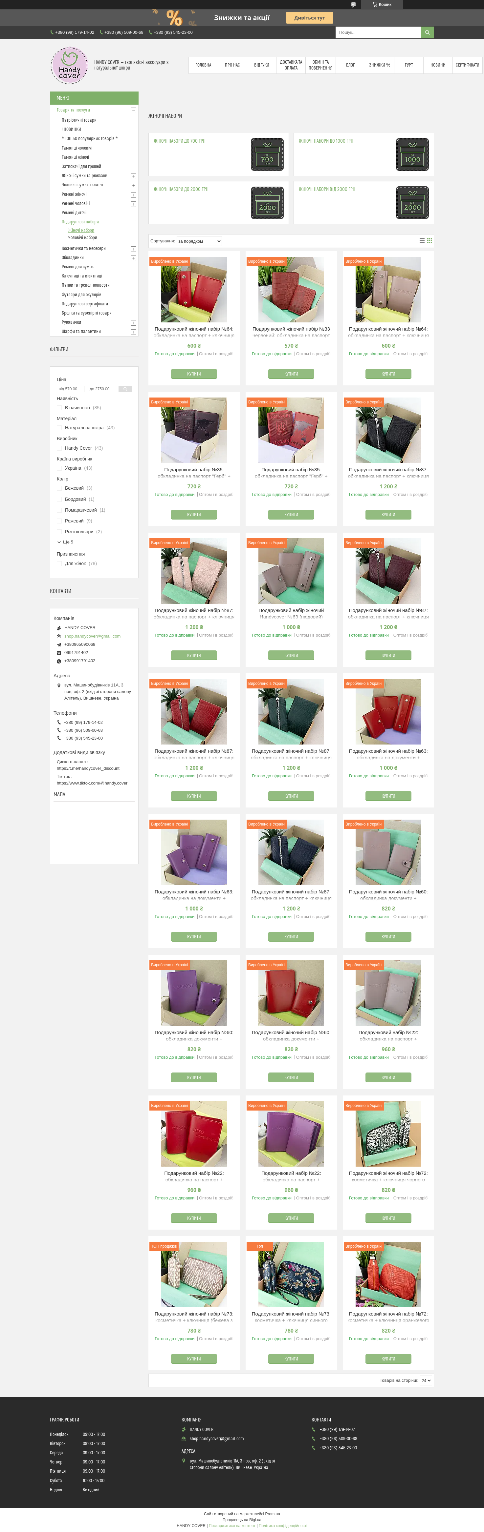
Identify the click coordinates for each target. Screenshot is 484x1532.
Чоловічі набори (82, 237)
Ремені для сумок (78, 267)
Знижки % (379, 65)
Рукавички (71, 322)
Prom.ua (272, 1514)
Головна (203, 65)
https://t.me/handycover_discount (88, 768)
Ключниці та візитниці (82, 276)
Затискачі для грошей (81, 166)
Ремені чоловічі (76, 203)
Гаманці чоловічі (77, 148)
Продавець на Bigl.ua (242, 1520)
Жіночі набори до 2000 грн (181, 189)
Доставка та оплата (291, 65)
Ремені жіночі (74, 194)
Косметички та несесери (84, 248)
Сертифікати (467, 65)
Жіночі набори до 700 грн (180, 141)
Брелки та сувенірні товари (87, 313)
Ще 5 (68, 542)
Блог (350, 65)
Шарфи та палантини (81, 331)
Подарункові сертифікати (85, 304)
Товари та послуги (73, 110)
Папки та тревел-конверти (86, 285)
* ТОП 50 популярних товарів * (90, 138)
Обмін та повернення (321, 65)
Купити (194, 374)
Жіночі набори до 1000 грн (326, 141)
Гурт (409, 65)
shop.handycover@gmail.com (92, 636)
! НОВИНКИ (71, 129)
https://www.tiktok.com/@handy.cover (92, 783)
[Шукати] (427, 32)
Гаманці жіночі (75, 157)
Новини (438, 65)
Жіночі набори (81, 230)
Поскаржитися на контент (232, 1525)
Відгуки (261, 65)
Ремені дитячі (74, 212)
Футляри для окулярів (81, 294)
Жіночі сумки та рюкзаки (84, 175)
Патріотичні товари (79, 120)
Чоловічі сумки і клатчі (82, 185)
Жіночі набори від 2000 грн (327, 189)
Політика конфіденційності (283, 1525)
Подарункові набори (80, 222)
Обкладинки (73, 257)
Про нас (232, 65)
